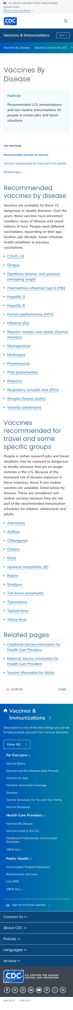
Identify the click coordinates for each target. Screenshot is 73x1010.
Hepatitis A (16, 296)
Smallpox (14, 584)
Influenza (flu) (18, 323)
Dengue (13, 265)
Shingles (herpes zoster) (26, 398)
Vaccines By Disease (17, 48)
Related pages (12, 172)
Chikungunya (17, 540)
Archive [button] (12, 961)
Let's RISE (12, 881)
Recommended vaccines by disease (26, 155)
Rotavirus (14, 381)
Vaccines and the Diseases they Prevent (32, 771)
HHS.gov (9, 1000)
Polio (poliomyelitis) (22, 372)
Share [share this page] (62, 689)
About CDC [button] (15, 928)
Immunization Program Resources (28, 867)
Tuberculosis (17, 602)
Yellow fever (17, 619)
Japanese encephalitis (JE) (27, 566)
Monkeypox (16, 354)
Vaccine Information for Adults (31, 672)
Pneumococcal (18, 363)
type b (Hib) (36, 288)
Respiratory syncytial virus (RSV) (33, 389)
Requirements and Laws (22, 874)
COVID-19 (15, 256)
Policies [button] (12, 939)
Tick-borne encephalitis (25, 593)
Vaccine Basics (15, 763)
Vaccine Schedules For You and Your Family (34, 800)
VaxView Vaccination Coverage (26, 785)
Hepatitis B (16, 305)
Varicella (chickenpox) (24, 407)
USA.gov (25, 1000)
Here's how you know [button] (19, 10)
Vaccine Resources (18, 807)
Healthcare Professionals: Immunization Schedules (31, 840)
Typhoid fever (18, 610)
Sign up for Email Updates (29, 905)
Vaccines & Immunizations (26, 35)
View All (14, 744)
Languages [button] (15, 950)
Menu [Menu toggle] (63, 35)
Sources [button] (17, 689)
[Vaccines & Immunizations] (36, 714)
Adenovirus (16, 523)
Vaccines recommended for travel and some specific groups (36, 163)
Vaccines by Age (17, 778)
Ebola (11, 558)
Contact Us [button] (15, 917)
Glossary (12, 793)
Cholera (13, 549)
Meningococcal (18, 345)
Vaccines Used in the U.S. (50, 48)
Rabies (12, 575)
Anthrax (13, 531)
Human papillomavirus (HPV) (30, 314)
